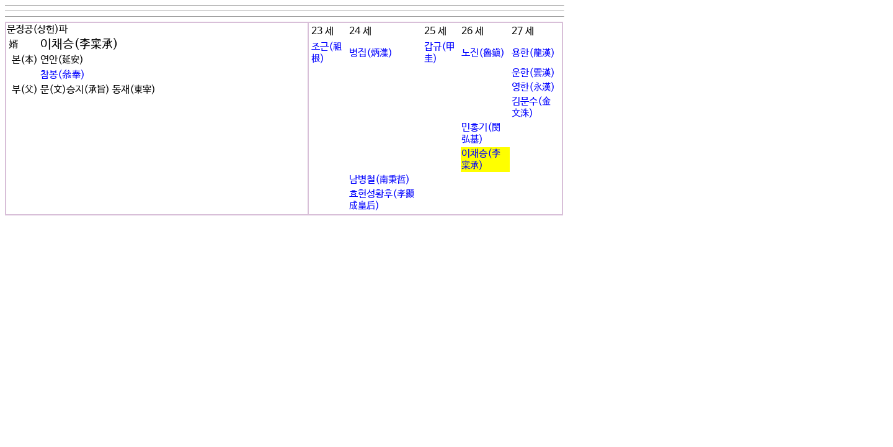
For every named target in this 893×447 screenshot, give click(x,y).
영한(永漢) (533, 87)
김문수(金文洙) (531, 107)
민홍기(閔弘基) (480, 133)
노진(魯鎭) (483, 53)
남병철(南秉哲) (379, 180)
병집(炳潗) (371, 53)
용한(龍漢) (533, 53)
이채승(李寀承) (480, 159)
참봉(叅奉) (62, 75)
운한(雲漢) (533, 73)
